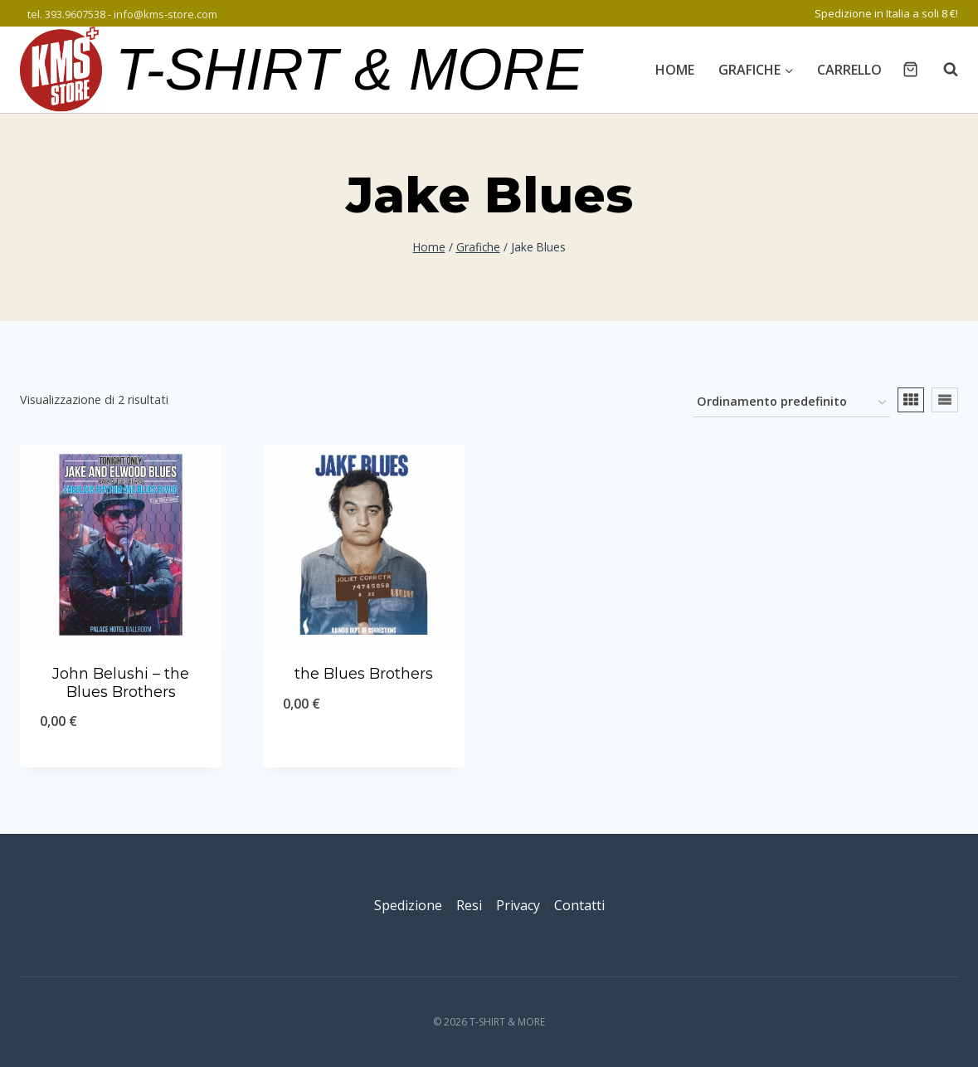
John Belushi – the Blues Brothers (120, 683)
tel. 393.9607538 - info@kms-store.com (122, 14)
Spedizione (408, 905)
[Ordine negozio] (791, 402)
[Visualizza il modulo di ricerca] (942, 69)
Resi (469, 905)
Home (674, 70)
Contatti (579, 905)
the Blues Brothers (363, 674)
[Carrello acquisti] (910, 69)
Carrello (849, 70)
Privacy (518, 905)
